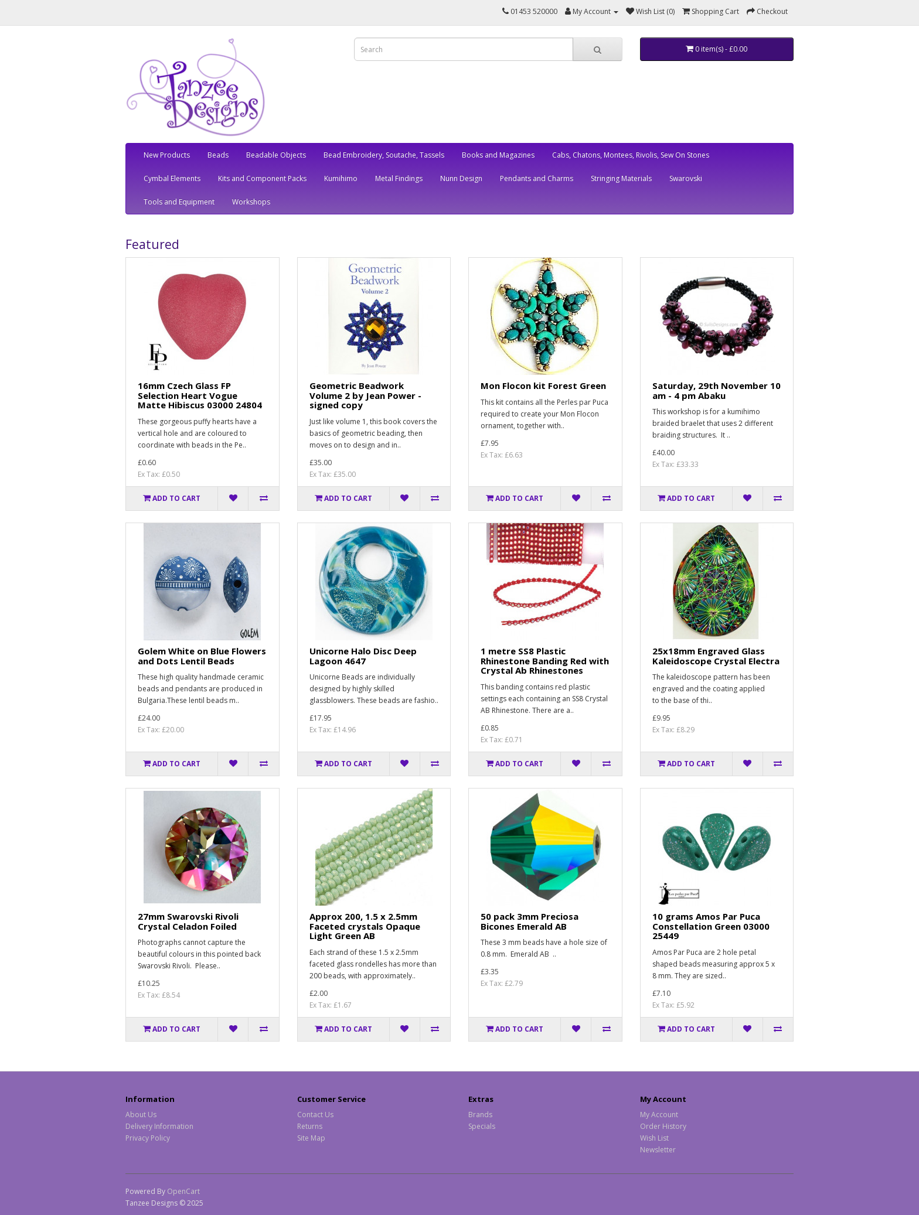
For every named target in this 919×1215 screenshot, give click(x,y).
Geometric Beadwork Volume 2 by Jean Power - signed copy (365, 395)
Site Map (311, 1138)
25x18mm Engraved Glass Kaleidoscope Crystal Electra (716, 656)
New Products (167, 155)
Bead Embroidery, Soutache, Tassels (384, 155)
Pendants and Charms (536, 178)
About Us (140, 1115)
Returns (309, 1126)
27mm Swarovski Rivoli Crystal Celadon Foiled (188, 921)
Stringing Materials (621, 178)
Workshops (251, 202)
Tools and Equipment (179, 202)
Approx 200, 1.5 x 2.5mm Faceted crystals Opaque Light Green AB (364, 925)
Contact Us (315, 1115)
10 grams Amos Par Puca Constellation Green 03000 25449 (711, 925)
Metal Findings (399, 178)
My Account (659, 1115)
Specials (481, 1126)
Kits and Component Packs (262, 178)
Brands (480, 1115)
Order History (663, 1126)
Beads (218, 155)
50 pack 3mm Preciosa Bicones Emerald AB (529, 921)
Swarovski (685, 178)
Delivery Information (159, 1126)
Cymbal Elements (172, 178)
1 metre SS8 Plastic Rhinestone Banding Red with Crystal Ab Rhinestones (545, 660)
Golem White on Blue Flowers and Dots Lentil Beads (202, 656)
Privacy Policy (147, 1138)
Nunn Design (461, 178)
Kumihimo (341, 178)
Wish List (654, 1138)
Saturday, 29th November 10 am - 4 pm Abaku (716, 390)
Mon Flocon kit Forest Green (543, 385)
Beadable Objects (276, 155)
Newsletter (658, 1150)
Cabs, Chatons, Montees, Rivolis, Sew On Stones (630, 155)
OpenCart (183, 1191)
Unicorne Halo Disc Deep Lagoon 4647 (363, 656)
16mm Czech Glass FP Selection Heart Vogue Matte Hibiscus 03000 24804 (200, 395)
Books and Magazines (498, 155)
